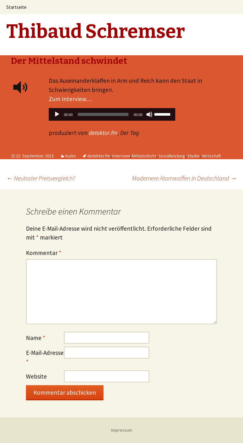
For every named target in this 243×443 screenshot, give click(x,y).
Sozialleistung (172, 156)
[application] (112, 116)
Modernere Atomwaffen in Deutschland (184, 178)
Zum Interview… (70, 99)
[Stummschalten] (149, 114)
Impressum (121, 430)
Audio (70, 156)
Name (35, 338)
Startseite (16, 7)
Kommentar (43, 253)
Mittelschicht (144, 156)
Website (36, 376)
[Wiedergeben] (57, 114)
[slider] (103, 114)
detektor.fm (103, 133)
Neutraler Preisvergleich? (40, 178)
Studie (193, 156)
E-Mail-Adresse (45, 357)
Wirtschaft (211, 156)
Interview (121, 156)
